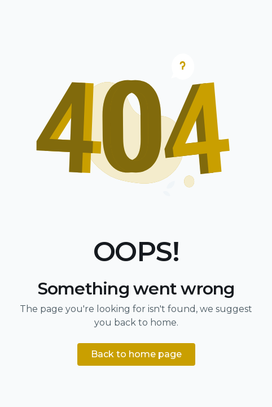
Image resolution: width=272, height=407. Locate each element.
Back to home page (136, 354)
